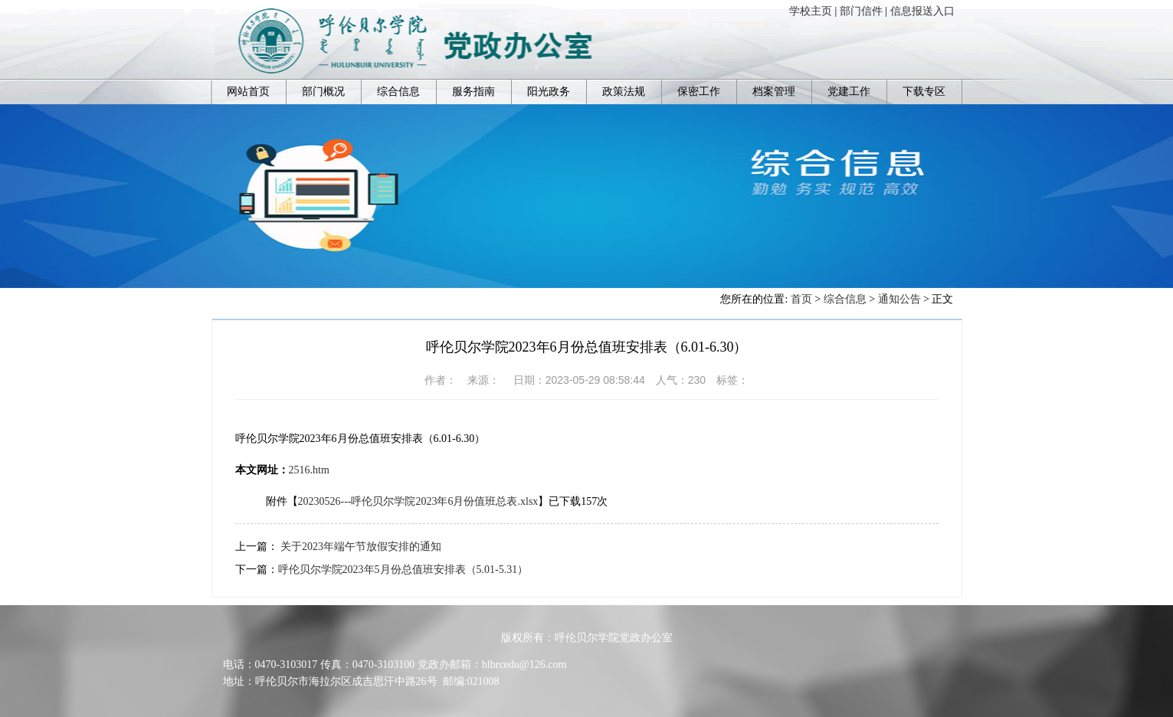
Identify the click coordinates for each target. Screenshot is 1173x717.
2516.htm (309, 470)
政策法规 (623, 91)
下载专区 (924, 91)
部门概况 (323, 91)
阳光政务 (548, 91)
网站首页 (248, 91)
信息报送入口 (922, 11)
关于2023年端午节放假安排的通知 (360, 546)
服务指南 (473, 91)
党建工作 (848, 91)
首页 (801, 299)
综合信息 (398, 91)
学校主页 (810, 11)
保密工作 (698, 91)
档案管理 (773, 91)
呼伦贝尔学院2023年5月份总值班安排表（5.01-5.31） (403, 569)
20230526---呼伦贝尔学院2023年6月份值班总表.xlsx (418, 501)
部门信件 (861, 11)
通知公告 (899, 299)
